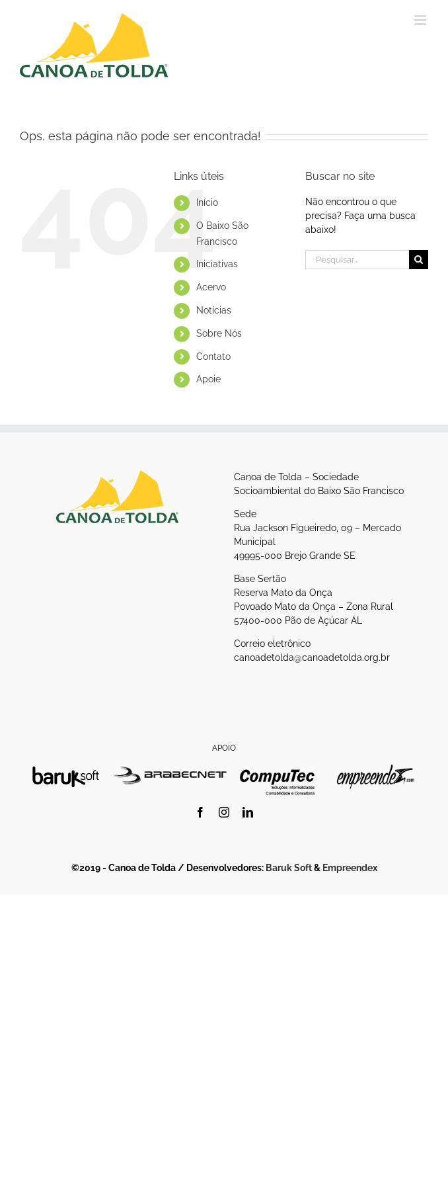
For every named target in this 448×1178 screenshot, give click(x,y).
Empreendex (349, 867)
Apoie (208, 379)
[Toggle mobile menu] (421, 20)
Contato (213, 356)
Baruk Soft (289, 867)
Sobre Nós (219, 333)
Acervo (211, 287)
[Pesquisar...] (357, 259)
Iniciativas (217, 264)
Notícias (213, 310)
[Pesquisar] (418, 259)
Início (207, 202)
